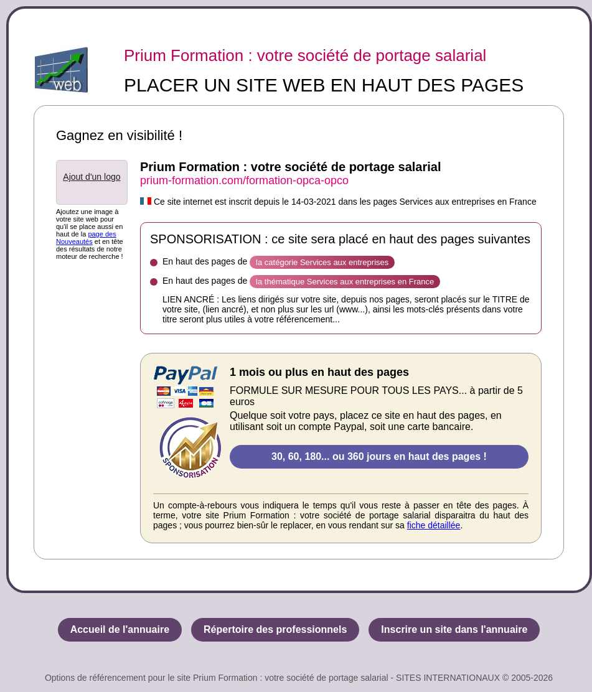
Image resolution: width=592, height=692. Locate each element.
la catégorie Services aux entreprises (322, 262)
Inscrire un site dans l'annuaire (454, 629)
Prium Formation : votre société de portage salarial (305, 55)
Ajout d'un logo (91, 177)
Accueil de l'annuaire (119, 629)
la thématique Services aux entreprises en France (345, 281)
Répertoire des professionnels (275, 629)
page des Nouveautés (86, 237)
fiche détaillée (434, 525)
